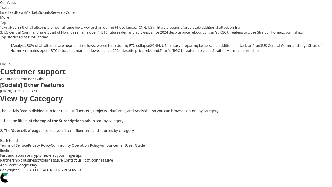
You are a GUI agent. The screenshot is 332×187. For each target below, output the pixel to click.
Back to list (9, 140)
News (20, 12)
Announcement (13, 78)
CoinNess (8, 2)
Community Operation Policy (75, 145)
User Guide (35, 78)
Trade (5, 7)
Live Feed (8, 12)
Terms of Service (14, 145)
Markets (32, 12)
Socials (45, 12)
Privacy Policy (39, 145)
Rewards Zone (63, 12)
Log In (5, 64)
